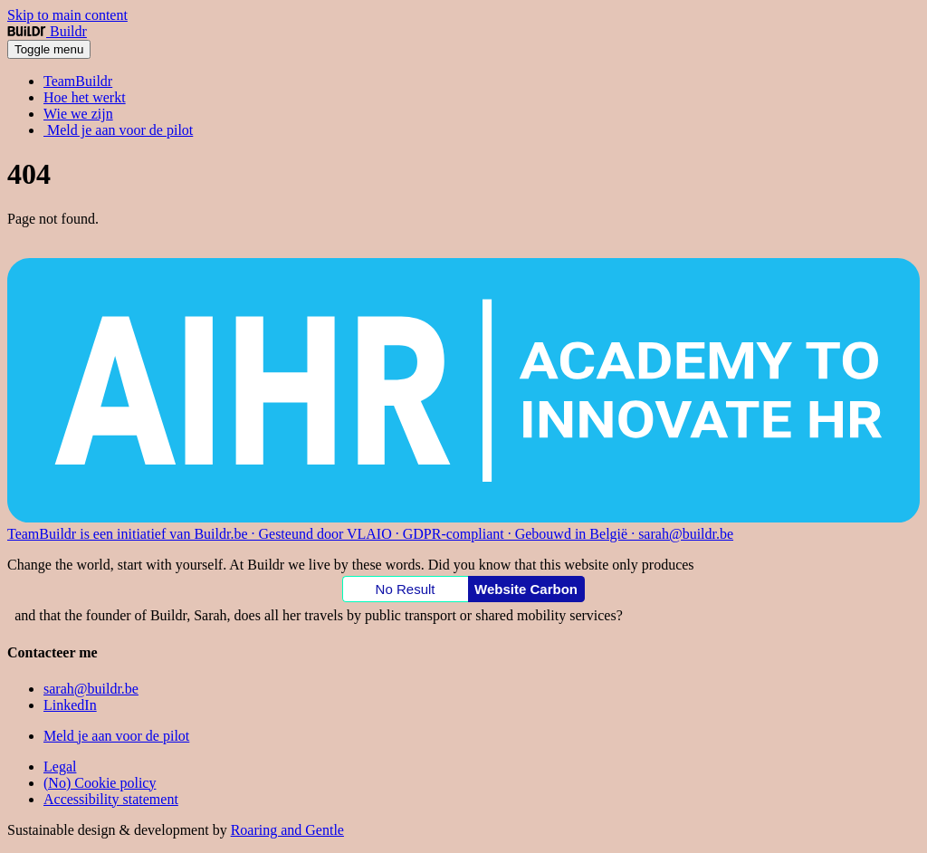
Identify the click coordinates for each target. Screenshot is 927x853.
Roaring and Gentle (287, 830)
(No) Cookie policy (99, 783)
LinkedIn (70, 705)
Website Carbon (526, 589)
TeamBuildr (77, 81)
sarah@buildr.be (91, 688)
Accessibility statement (110, 799)
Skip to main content (67, 15)
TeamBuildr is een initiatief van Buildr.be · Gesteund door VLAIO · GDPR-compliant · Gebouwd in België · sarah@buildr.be (370, 534)
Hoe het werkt (84, 97)
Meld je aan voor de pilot (118, 130)
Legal (59, 766)
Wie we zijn (78, 113)
